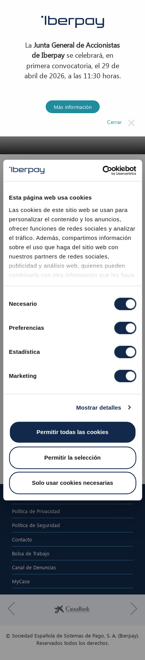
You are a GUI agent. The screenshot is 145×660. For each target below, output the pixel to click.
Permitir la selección (72, 457)
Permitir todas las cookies (73, 432)
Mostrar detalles (98, 407)
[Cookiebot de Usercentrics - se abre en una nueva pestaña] (103, 170)
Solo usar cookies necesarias (72, 482)
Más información (73, 106)
